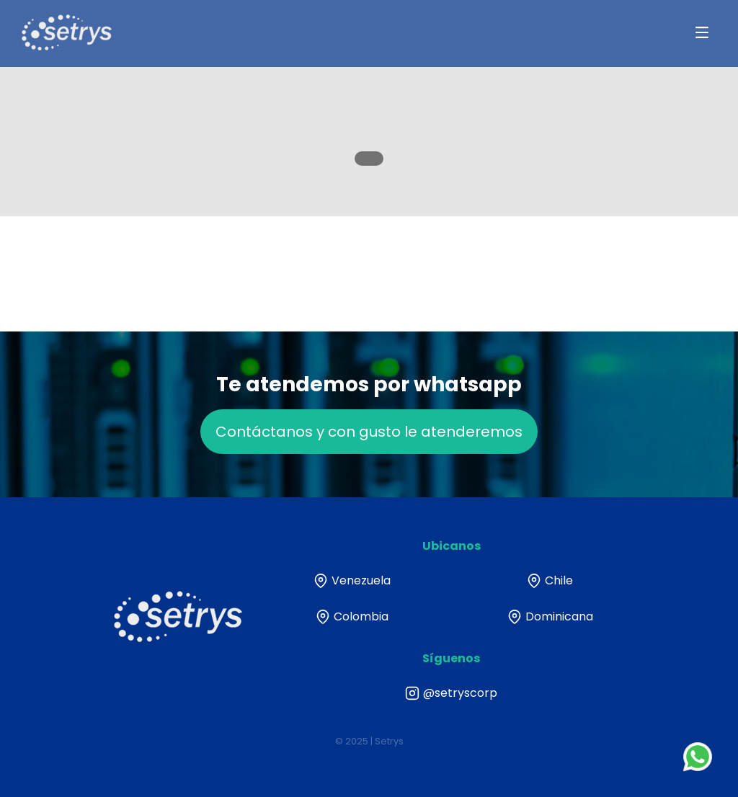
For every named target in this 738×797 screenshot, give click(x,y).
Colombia (352, 617)
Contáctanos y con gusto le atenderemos (369, 448)
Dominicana (550, 617)
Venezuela (352, 581)
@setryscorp (451, 693)
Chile (550, 581)
